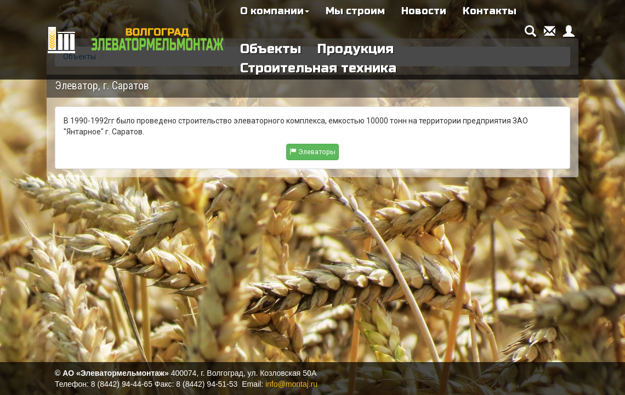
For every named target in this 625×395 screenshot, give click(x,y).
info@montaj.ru (291, 384)
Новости (423, 11)
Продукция (355, 49)
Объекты (270, 49)
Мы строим (355, 11)
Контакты (489, 11)
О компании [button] (274, 11)
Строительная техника (318, 68)
